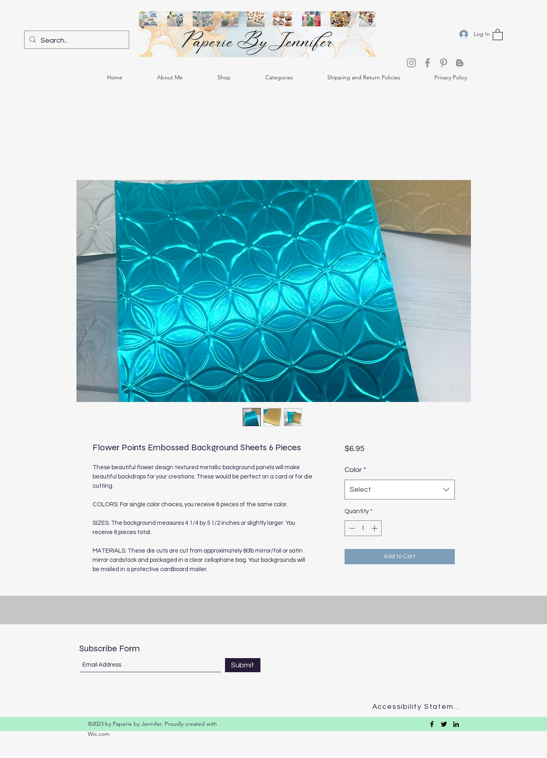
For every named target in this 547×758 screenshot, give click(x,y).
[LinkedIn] (456, 724)
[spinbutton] (363, 528)
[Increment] (375, 528)
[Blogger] (460, 63)
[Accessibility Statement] (418, 707)
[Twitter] (444, 724)
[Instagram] (411, 63)
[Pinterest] (444, 63)
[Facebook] (427, 63)
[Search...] (76, 40)
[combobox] (399, 490)
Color (355, 470)
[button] (498, 34)
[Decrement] (351, 528)
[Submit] (242, 665)
